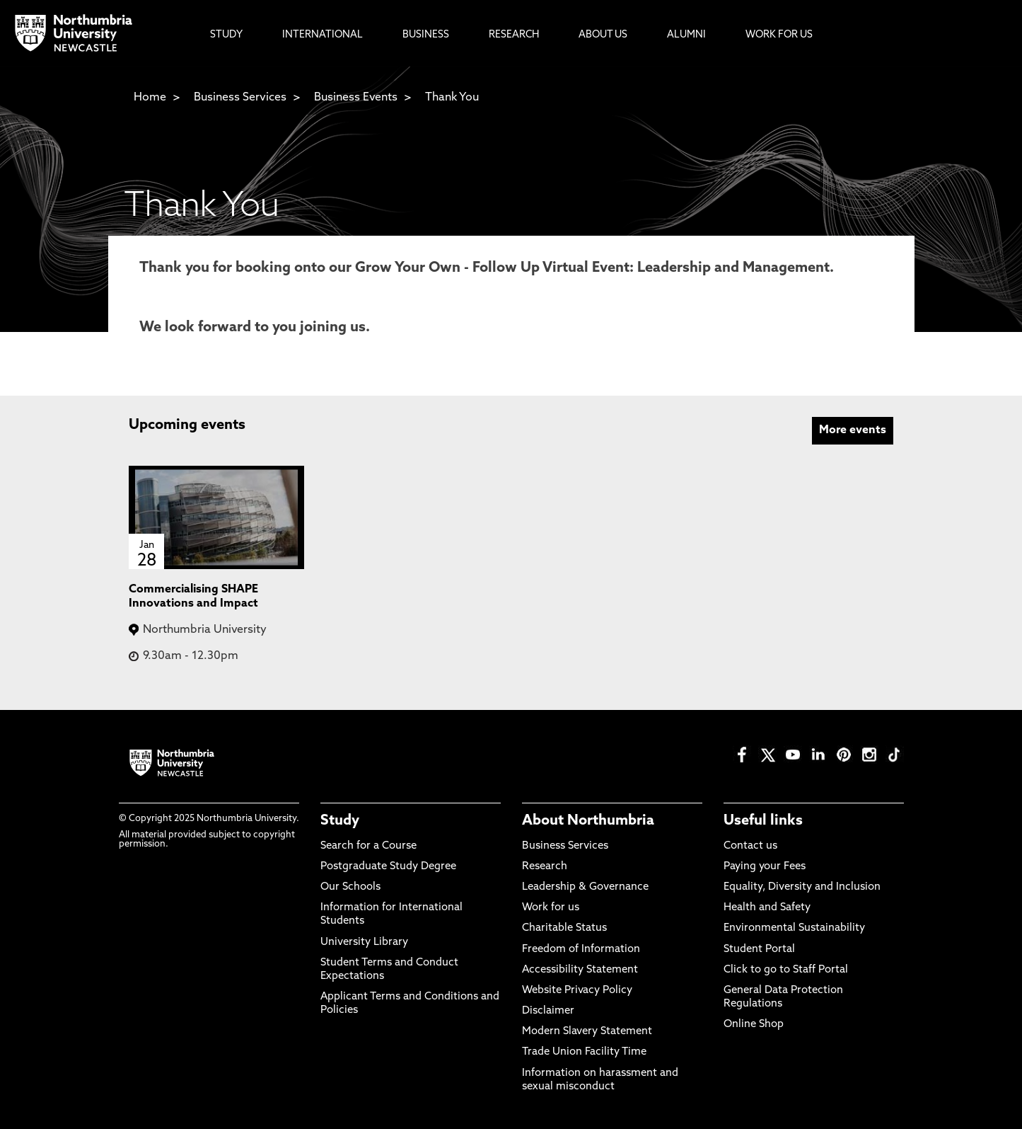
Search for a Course (368, 846)
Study (339, 821)
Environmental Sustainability (794, 928)
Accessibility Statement (580, 970)
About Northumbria (588, 821)
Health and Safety (767, 907)
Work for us (550, 907)
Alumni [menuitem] (686, 35)
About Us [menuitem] (603, 35)
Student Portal (759, 949)
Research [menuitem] (514, 35)
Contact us (750, 846)
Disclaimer (548, 1011)
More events (852, 430)
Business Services (240, 97)
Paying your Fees (765, 866)
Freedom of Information (581, 949)
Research (544, 866)
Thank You (452, 97)
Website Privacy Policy (577, 990)
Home (150, 97)
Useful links (763, 821)
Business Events (355, 97)
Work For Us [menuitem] (779, 35)
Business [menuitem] (425, 35)
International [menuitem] (322, 35)
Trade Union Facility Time (584, 1052)
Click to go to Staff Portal (786, 970)
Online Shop (754, 1024)
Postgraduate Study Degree (388, 866)
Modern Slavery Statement (587, 1031)
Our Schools (350, 887)
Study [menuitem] (226, 35)
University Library (364, 942)
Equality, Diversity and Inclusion (802, 887)
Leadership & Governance (585, 887)
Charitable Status (564, 928)
